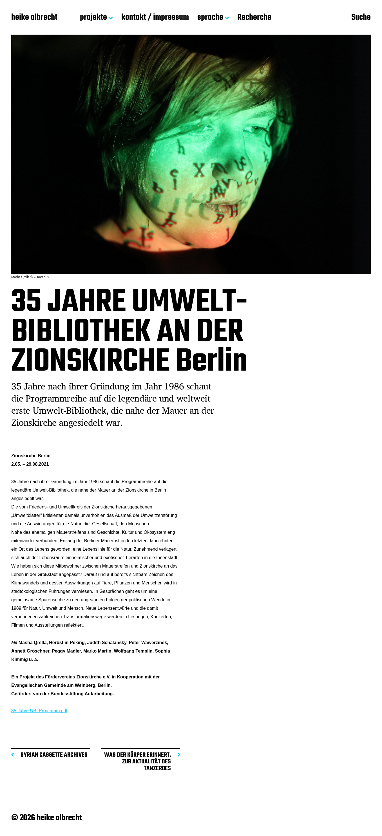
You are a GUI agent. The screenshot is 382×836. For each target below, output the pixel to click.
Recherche (254, 18)
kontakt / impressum (155, 18)
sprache (210, 18)
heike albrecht (34, 18)
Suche (361, 17)
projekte (93, 18)
